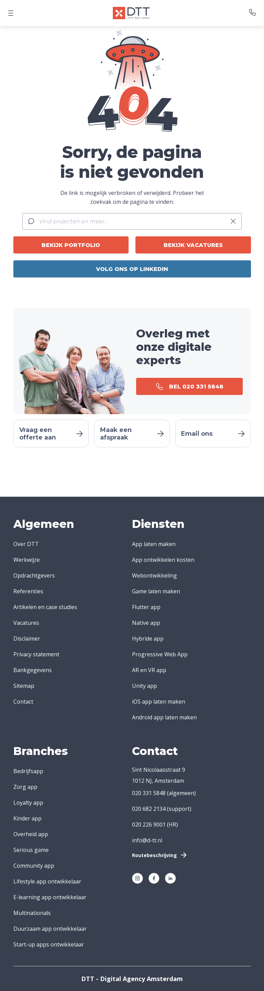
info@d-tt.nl (147, 840)
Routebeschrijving (160, 855)
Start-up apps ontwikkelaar (48, 944)
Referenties (28, 591)
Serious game (31, 850)
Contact (23, 701)
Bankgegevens (32, 670)
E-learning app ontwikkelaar (49, 897)
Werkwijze (26, 559)
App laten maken (154, 544)
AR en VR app (149, 670)
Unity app (144, 686)
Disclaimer (26, 638)
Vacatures (26, 623)
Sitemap (23, 686)
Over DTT (26, 544)
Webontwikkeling (154, 575)
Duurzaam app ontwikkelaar (50, 928)
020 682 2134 (149, 809)
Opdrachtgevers (34, 575)
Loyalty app (28, 802)
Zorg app (25, 787)
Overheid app (30, 834)
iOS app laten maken (158, 701)
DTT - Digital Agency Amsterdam (132, 979)
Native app (146, 623)
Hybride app (148, 638)
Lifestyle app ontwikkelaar (47, 881)
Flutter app (146, 607)
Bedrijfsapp (28, 771)
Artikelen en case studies (45, 607)
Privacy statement (36, 654)
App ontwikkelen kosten (163, 559)
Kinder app (27, 818)
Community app (33, 865)
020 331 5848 (149, 793)
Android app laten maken (164, 717)
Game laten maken (156, 591)
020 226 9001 (149, 824)
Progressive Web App (160, 654)
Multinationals (32, 913)
